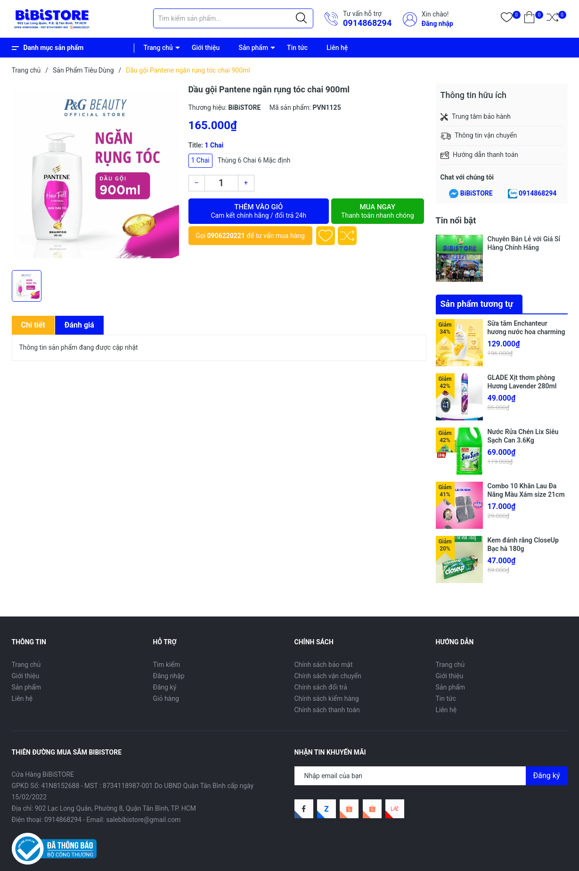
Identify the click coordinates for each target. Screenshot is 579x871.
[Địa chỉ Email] (431, 775)
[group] (95, 174)
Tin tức (297, 47)
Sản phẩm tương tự (477, 304)
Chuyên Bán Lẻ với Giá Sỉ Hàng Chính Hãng (524, 243)
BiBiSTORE (476, 193)
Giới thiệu (206, 47)
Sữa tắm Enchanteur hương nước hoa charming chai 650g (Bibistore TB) (526, 332)
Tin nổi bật (456, 220)
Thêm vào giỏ (258, 211)
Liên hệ (337, 47)
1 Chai (200, 160)
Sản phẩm (253, 47)
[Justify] (301, 18)
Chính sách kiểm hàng (326, 698)
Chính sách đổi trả (320, 687)
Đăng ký (165, 687)
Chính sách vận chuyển (328, 676)
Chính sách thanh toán (327, 710)
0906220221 (226, 235)
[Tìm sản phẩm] (233, 18)
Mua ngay (377, 211)
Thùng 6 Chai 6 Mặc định (254, 160)
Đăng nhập (437, 23)
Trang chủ (158, 47)
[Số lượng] (221, 183)
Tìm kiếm (166, 664)
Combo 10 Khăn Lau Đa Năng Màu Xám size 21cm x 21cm (526, 494)
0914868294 (367, 23)
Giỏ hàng (166, 698)
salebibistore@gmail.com (143, 819)
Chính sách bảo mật (323, 664)
